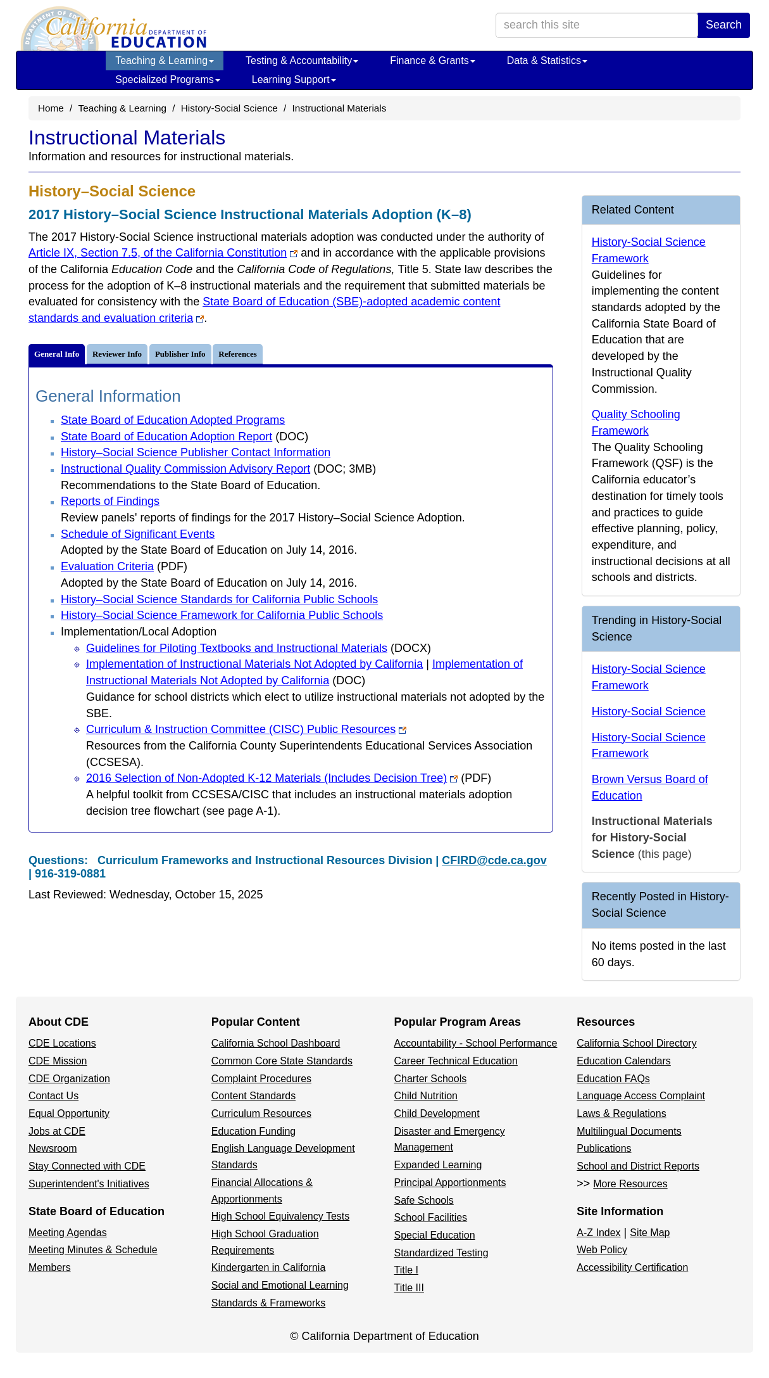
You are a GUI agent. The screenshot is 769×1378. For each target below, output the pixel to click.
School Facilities (431, 1217)
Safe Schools (424, 1200)
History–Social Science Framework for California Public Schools (222, 615)
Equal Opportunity (68, 1113)
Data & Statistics (547, 60)
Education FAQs (613, 1078)
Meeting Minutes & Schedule (93, 1249)
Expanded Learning (438, 1164)
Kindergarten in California (268, 1267)
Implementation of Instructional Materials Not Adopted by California (254, 664)
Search (724, 24)
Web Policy (602, 1249)
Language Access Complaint (641, 1095)
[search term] (597, 25)
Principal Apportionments (450, 1182)
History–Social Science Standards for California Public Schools (219, 599)
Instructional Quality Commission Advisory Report (218, 469)
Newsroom (52, 1148)
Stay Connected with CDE (87, 1166)
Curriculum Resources (261, 1113)
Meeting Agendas (67, 1232)
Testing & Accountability (302, 60)
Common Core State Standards (282, 1061)
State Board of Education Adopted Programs (173, 420)
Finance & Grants (432, 60)
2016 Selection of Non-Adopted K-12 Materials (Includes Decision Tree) (288, 778)
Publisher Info (180, 354)
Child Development (437, 1113)
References (237, 354)
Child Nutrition (426, 1095)
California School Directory (636, 1043)
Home (51, 108)
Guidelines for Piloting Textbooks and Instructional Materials (258, 648)
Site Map (650, 1232)
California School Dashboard (276, 1043)
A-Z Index (598, 1232)
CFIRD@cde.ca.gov (494, 860)
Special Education (434, 1235)
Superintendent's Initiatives (88, 1183)
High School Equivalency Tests (280, 1216)
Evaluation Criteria (124, 566)
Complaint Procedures (261, 1078)
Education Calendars (624, 1061)
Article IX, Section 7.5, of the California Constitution (162, 252)
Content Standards (253, 1095)
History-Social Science (229, 108)
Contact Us (53, 1095)
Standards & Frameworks (268, 1303)
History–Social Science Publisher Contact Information (195, 452)
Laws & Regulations (621, 1113)
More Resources (630, 1183)
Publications (604, 1148)
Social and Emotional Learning (280, 1285)
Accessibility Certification (632, 1267)
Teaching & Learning (164, 60)
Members (49, 1267)
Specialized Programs (167, 79)
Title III (409, 1287)
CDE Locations (62, 1043)
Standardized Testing (441, 1252)
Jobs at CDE (56, 1131)
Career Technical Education (456, 1061)
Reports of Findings (110, 501)
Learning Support (294, 79)
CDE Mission (57, 1061)
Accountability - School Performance (476, 1043)
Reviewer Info (117, 354)
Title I (406, 1270)
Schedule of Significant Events (138, 534)
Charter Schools (430, 1078)
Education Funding (253, 1131)
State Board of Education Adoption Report (184, 436)
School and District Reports (638, 1166)
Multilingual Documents (629, 1131)
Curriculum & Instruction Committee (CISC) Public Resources (246, 729)
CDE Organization (69, 1078)
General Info (56, 354)
